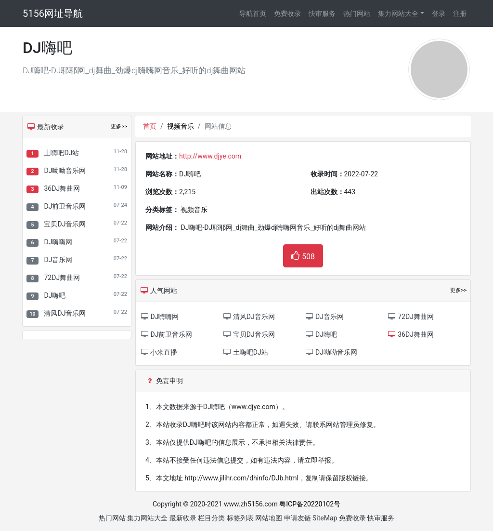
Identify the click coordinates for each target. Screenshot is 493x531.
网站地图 (268, 518)
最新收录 (182, 518)
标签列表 (240, 518)
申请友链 (297, 518)
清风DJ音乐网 (65, 313)
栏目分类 (211, 518)
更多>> (119, 126)
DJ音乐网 (58, 260)
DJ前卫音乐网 (65, 206)
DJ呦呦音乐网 (65, 170)
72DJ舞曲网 (62, 277)
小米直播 (158, 352)
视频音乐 (180, 126)
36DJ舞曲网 (62, 188)
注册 (460, 13)
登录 (438, 13)
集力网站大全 (398, 13)
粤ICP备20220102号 (309, 504)
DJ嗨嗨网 (58, 242)
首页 (149, 126)
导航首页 (252, 13)
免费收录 (287, 13)
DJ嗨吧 (54, 295)
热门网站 (356, 13)
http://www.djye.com (210, 156)
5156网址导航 (53, 13)
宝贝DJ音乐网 (65, 224)
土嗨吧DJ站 (61, 153)
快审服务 (322, 13)
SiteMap (324, 518)
